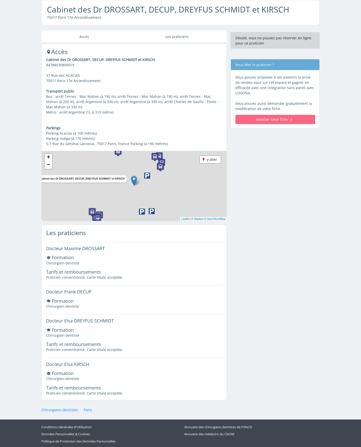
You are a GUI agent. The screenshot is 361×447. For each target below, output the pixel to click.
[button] (134, 181)
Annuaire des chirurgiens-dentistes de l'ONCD (218, 427)
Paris (88, 409)
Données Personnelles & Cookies (65, 434)
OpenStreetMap (216, 218)
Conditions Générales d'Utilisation (66, 427)
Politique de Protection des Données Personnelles (78, 441)
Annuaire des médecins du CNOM (209, 434)
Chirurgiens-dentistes (59, 409)
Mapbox (198, 218)
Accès (84, 36)
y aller (212, 159)
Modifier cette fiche (274, 119)
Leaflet (185, 218)
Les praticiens (177, 36)
